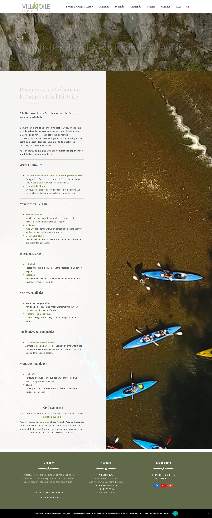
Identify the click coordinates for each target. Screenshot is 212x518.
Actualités (135, 6)
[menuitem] (188, 6)
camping (44, 422)
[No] (208, 513)
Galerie (151, 6)
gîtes (31, 422)
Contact (165, 6)
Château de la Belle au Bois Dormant (44, 175)
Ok (175, 513)
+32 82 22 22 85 (106, 489)
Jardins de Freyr (75, 175)
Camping (104, 6)
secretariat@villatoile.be (106, 485)
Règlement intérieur (48, 497)
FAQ (178, 6)
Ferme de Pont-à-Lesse (79, 6)
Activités (119, 6)
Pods (59, 422)
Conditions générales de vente (48, 492)
